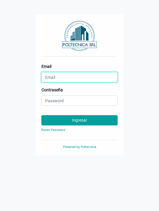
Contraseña (52, 90)
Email (46, 66)
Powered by (79, 147)
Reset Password (53, 130)
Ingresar (79, 120)
